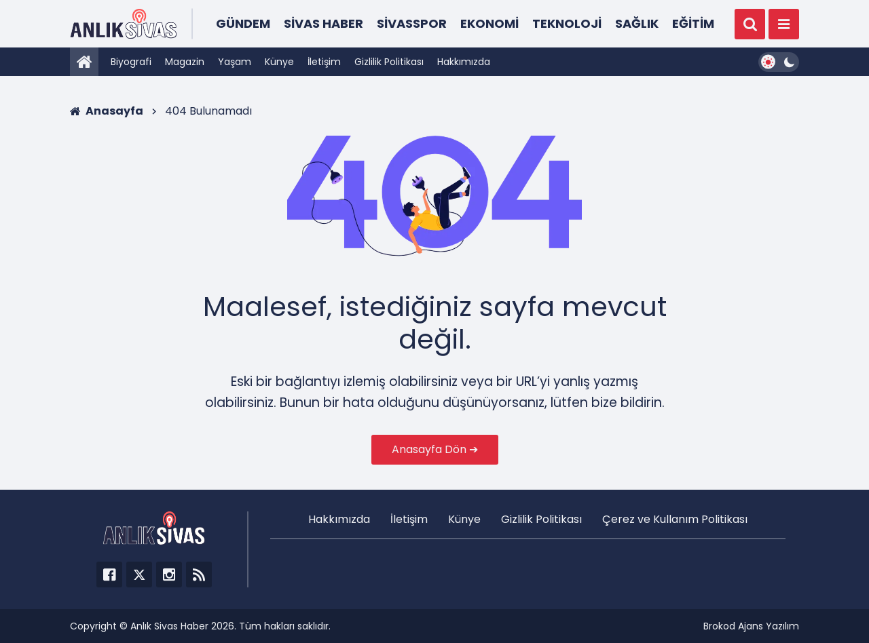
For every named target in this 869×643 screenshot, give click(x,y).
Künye (279, 62)
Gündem (243, 23)
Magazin (184, 62)
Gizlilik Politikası (389, 62)
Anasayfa (106, 111)
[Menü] (784, 24)
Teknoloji (567, 23)
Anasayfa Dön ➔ (435, 449)
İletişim (324, 62)
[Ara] (750, 24)
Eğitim (693, 23)
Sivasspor (412, 23)
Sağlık (637, 23)
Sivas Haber (323, 23)
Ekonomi (489, 23)
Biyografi (131, 62)
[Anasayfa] (84, 61)
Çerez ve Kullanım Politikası (674, 519)
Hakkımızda (463, 62)
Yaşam (234, 62)
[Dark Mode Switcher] (778, 62)
